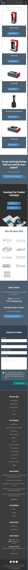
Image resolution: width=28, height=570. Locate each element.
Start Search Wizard (15, 316)
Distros (14, 441)
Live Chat (14, 543)
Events (15, 203)
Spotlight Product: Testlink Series (14, 480)
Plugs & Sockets (14, 424)
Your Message (4, 356)
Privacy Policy (14, 526)
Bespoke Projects (14, 407)
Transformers (14, 431)
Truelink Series (14, 458)
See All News (14, 499)
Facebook (14, 516)
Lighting (13, 7)
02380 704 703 (15, 539)
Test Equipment (14, 448)
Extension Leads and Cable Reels (14, 427)
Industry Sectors (14, 404)
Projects (15, 207)
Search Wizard (14, 400)
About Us (14, 414)
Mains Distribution (14, 434)
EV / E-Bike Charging (14, 451)
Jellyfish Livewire (16, 568)
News (14, 410)
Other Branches (14, 553)
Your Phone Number (6, 350)
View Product (14, 33)
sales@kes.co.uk (17, 301)
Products (8, 7)
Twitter (14, 509)
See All (14, 465)
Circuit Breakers (14, 455)
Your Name (3, 338)
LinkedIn (14, 512)
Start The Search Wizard (16, 176)
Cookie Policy (14, 529)
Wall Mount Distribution (14, 444)
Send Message (20, 383)
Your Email (3, 344)
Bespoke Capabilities (14, 461)
